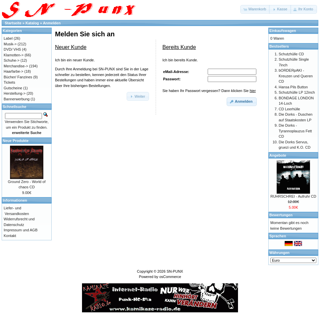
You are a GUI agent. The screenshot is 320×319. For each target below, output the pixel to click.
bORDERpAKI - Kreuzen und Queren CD (296, 75)
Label (8, 38)
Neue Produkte (16, 141)
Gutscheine (13, 88)
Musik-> (10, 44)
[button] (255, 9)
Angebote (277, 155)
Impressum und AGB (21, 230)
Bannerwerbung (17, 99)
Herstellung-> (15, 93)
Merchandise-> (16, 66)
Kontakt (10, 236)
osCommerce (170, 277)
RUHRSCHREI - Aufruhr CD (293, 196)
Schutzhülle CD (291, 54)
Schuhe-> (11, 60)
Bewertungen (281, 215)
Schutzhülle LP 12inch (297, 92)
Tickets (9, 82)
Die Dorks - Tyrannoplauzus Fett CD (295, 130)
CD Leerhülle (289, 109)
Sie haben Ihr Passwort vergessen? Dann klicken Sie (209, 91)
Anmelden (52, 23)
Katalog (32, 23)
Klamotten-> (14, 55)
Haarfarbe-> (13, 71)
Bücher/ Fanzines (18, 77)
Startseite (13, 23)
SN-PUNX (175, 271)
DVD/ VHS (12, 49)
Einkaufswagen (282, 31)
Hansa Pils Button (293, 87)
